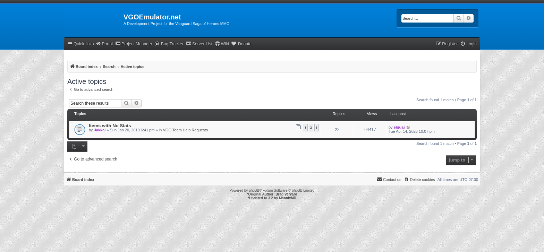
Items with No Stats (110, 125)
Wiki (222, 43)
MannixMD (287, 198)
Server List (199, 43)
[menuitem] (468, 44)
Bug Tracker (169, 43)
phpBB (254, 190)
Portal (104, 43)
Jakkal (100, 130)
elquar (399, 127)
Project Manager (133, 43)
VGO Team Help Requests (185, 130)
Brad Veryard (286, 194)
